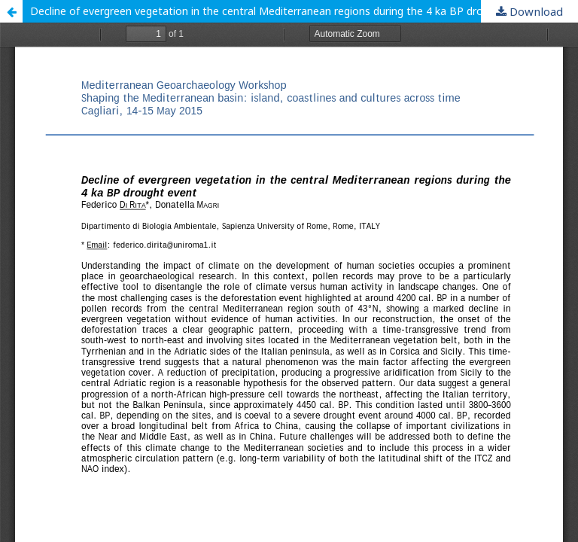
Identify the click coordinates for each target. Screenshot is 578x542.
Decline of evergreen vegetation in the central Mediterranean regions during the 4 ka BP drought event (283, 11)
